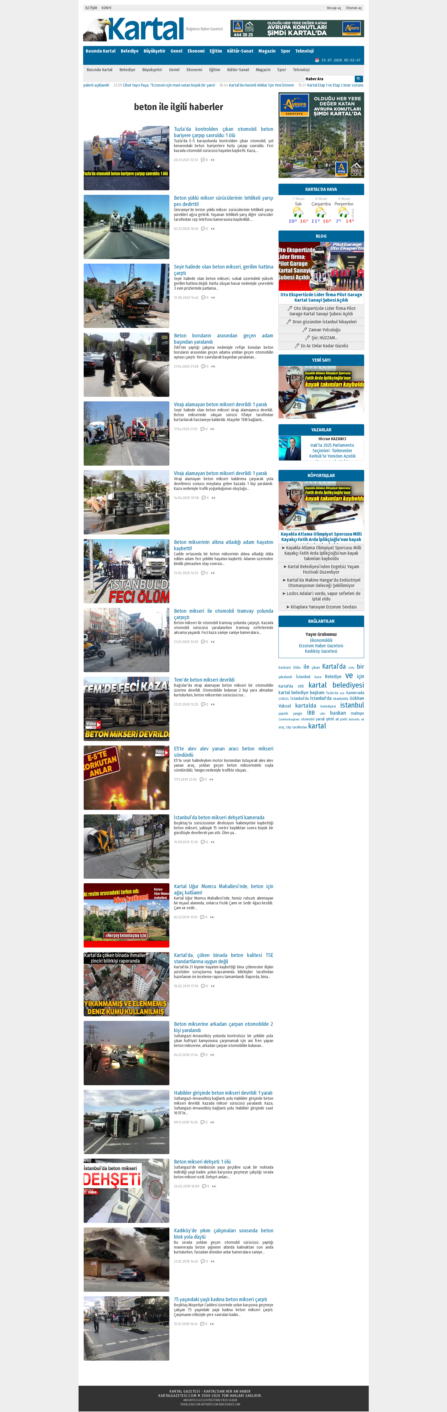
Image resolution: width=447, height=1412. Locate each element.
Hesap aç (334, 8)
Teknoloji (304, 51)
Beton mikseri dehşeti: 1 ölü (202, 1162)
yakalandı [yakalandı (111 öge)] (285, 678)
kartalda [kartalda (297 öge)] (305, 706)
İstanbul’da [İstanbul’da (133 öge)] (299, 699)
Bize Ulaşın (230, 1401)
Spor (285, 51)
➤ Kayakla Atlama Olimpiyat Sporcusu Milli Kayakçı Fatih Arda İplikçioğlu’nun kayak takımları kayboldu (321, 554)
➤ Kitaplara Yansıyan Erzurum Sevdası (321, 607)
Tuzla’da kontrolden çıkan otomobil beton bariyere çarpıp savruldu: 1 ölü (223, 133)
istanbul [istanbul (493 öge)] (352, 706)
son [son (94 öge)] (342, 694)
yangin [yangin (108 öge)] (297, 714)
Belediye (130, 51)
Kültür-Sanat (240, 51)
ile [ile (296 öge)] (306, 667)
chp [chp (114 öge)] (288, 728)
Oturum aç (354, 8)
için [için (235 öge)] (360, 677)
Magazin (267, 51)
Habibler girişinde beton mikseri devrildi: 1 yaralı (223, 1093)
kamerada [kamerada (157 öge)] (355, 693)
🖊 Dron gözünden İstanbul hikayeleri (321, 322)
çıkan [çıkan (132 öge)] (316, 668)
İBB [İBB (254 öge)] (311, 713)
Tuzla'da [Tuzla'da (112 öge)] (332, 694)
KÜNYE (107, 8)
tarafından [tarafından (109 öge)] (299, 728)
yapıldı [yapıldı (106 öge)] (283, 714)
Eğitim (216, 51)
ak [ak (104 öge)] (362, 720)
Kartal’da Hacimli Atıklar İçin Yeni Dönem (267, 85)
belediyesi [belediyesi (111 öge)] (328, 707)
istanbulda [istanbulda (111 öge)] (340, 699)
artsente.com (210, 1405)
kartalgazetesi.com (178, 1396)
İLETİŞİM (91, 8)
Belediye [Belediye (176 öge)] (333, 677)
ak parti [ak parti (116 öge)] (341, 720)
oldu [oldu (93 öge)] (351, 668)
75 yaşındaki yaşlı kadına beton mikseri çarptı (220, 1300)
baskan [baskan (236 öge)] (338, 713)
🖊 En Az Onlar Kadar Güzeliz (321, 346)
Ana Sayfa (189, 1401)
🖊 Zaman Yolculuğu (321, 330)
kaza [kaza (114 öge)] (317, 677)
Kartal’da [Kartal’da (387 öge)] (334, 667)
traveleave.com (190, 1405)
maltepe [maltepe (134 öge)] (357, 714)
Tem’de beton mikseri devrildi (204, 680)
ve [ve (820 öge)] (349, 676)
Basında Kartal (101, 51)
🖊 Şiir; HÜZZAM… (321, 338)
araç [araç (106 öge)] (281, 728)
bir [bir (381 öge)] (360, 667)
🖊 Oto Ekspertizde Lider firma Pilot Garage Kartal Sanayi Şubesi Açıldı (321, 311)
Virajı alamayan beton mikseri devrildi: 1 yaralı (220, 405)
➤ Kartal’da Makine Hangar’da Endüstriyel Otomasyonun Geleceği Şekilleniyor (321, 583)
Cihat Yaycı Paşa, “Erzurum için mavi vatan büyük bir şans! (175, 85)
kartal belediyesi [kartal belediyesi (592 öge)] (336, 685)
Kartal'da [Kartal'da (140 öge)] (285, 686)
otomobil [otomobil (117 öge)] (307, 720)
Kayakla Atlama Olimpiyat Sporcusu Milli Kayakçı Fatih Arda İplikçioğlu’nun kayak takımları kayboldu (321, 537)
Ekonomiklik (321, 641)
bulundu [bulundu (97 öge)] (354, 720)
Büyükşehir (154, 51)
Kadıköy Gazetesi (321, 651)
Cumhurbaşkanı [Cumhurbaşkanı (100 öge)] (289, 720)
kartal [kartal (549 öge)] (317, 726)
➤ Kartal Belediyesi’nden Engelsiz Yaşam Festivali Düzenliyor (321, 569)
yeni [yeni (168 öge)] (330, 719)
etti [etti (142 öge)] (301, 686)
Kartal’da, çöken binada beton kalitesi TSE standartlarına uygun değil (223, 959)
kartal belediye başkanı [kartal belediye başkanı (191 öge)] (301, 693)
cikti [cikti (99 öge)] (322, 714)
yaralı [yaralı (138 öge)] (320, 719)
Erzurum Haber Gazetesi (321, 646)
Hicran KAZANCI (332, 439)
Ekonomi (196, 51)
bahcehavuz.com (229, 1405)
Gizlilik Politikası (209, 1401)
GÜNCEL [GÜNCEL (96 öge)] (283, 699)
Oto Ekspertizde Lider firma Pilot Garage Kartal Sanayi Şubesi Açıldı (321, 295)
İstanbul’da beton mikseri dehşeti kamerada (219, 818)
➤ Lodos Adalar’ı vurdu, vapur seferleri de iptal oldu (321, 596)
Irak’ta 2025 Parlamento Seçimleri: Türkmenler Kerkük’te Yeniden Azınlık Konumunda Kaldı (332, 454)
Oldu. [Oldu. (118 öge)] (297, 668)
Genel (177, 51)
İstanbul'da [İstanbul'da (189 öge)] (321, 699)
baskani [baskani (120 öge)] (284, 668)
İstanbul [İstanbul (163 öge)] (303, 677)
